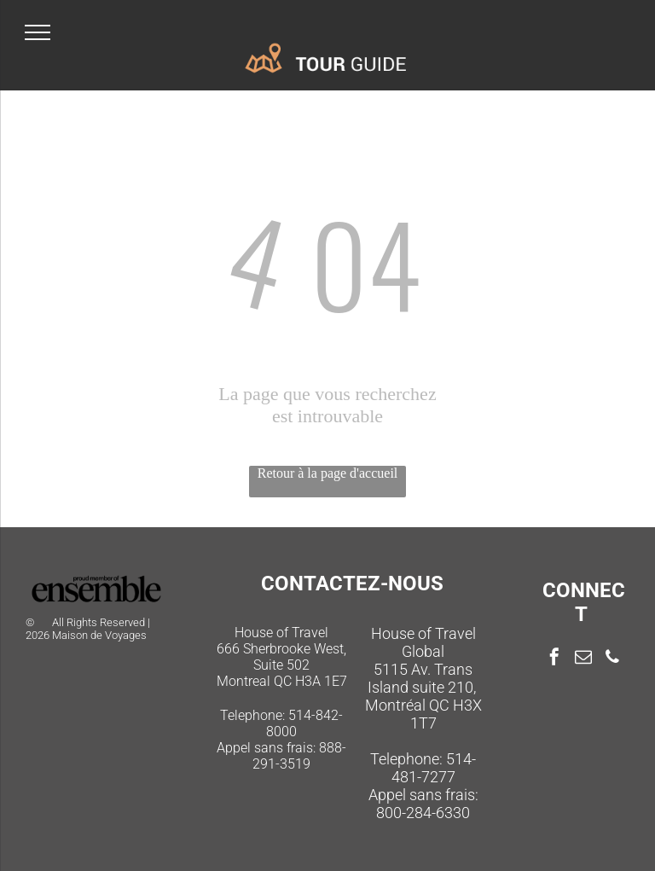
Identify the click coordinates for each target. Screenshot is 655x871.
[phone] (612, 659)
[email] (583, 659)
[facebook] (554, 659)
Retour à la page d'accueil (328, 473)
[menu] (37, 32)
